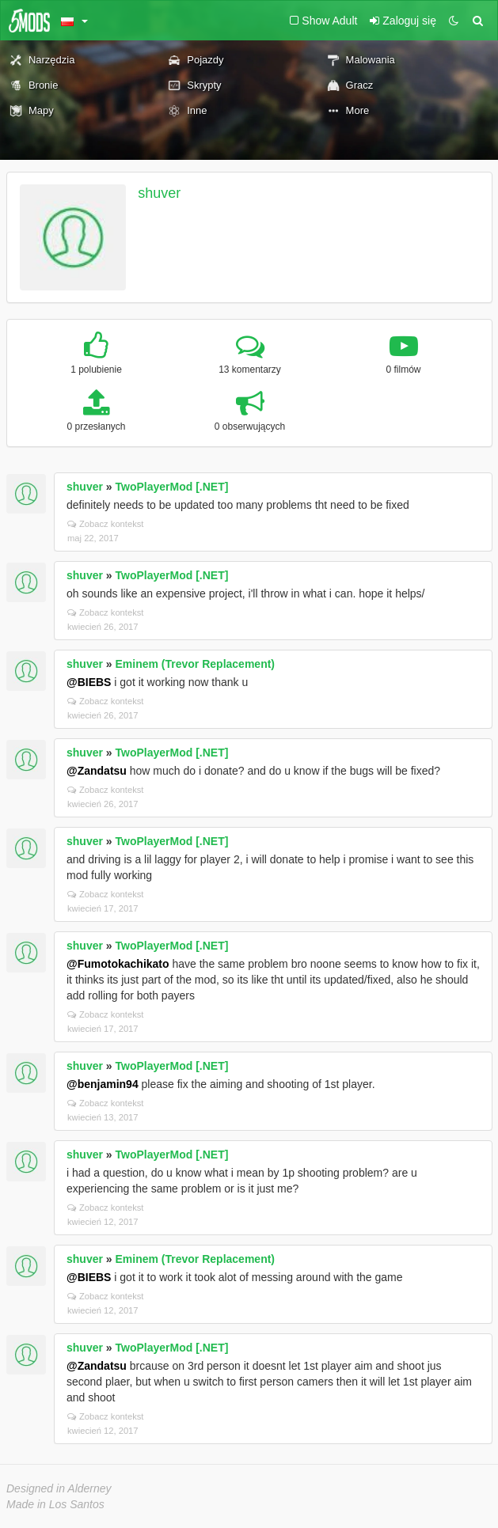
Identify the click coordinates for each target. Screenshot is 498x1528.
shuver (159, 193)
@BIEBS (89, 682)
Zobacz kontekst (105, 524)
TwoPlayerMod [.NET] (172, 486)
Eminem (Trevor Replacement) (196, 664)
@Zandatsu (97, 770)
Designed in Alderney (59, 1488)
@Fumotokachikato (118, 963)
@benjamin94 (103, 1084)
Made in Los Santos (55, 1504)
